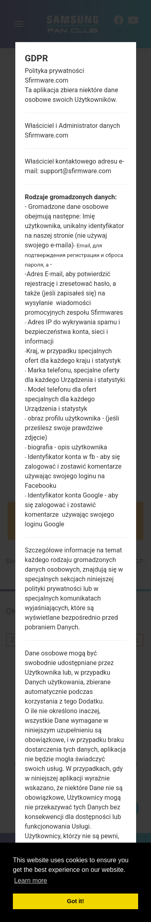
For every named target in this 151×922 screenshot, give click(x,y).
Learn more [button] (30, 880)
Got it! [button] (75, 901)
